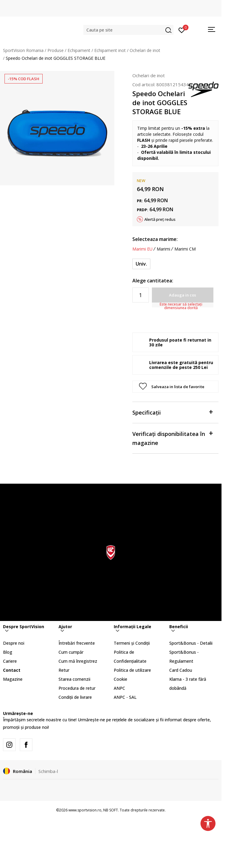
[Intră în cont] (181, 29)
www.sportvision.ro (84, 810)
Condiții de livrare (75, 697)
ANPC (119, 688)
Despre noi (13, 643)
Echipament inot (110, 50)
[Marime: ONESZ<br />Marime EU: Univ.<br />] (141, 264)
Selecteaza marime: (155, 239)
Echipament (79, 50)
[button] (128, 30)
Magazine (13, 679)
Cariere (10, 661)
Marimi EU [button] (142, 249)
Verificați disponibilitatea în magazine (172, 437)
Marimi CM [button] (185, 249)
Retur (64, 670)
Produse (55, 50)
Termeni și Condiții (132, 643)
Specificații (172, 412)
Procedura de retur (77, 688)
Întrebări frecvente (77, 643)
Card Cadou (180, 670)
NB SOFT (110, 810)
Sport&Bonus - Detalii (190, 643)
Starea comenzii (74, 679)
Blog (7, 652)
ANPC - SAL (125, 697)
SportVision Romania (23, 50)
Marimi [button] (163, 249)
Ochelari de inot (145, 50)
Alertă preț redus (160, 219)
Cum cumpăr (71, 652)
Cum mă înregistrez (78, 661)
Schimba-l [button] (48, 771)
